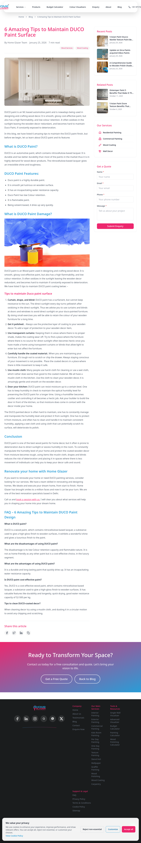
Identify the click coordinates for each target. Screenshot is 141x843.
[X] (61, 718)
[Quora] (43, 718)
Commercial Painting (97, 727)
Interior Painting (95, 714)
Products (36, 7)
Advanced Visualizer (115, 720)
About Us (76, 713)
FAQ (74, 795)
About (108, 7)
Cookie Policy (78, 806)
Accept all (128, 829)
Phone (100, 194)
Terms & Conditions (81, 803)
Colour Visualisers (78, 7)
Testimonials (78, 717)
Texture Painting (95, 754)
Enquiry (95, 7)
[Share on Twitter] (14, 632)
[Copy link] (28, 632)
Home (21, 16)
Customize (113, 829)
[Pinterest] (52, 718)
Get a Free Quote (56, 679)
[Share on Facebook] (6, 632)
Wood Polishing (95, 775)
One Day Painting (95, 747)
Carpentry (96, 784)
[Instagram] (35, 718)
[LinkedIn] (26, 718)
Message (102, 206)
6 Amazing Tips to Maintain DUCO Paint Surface (58, 16)
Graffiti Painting (95, 768)
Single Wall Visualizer (115, 714)
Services (21, 7)
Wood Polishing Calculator (115, 742)
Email (100, 183)
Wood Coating (98, 780)
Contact (76, 725)
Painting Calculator (115, 734)
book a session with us (28, 499)
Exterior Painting (95, 720)
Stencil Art (96, 759)
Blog (120, 7)
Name (100, 172)
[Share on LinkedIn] (21, 632)
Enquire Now (78, 729)
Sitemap (76, 810)
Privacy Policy (78, 799)
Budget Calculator (55, 7)
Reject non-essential (92, 829)
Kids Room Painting (96, 734)
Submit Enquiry (115, 226)
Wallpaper (96, 763)
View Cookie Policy (14, 835)
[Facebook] (17, 718)
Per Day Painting (95, 740)
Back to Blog (87, 679)
